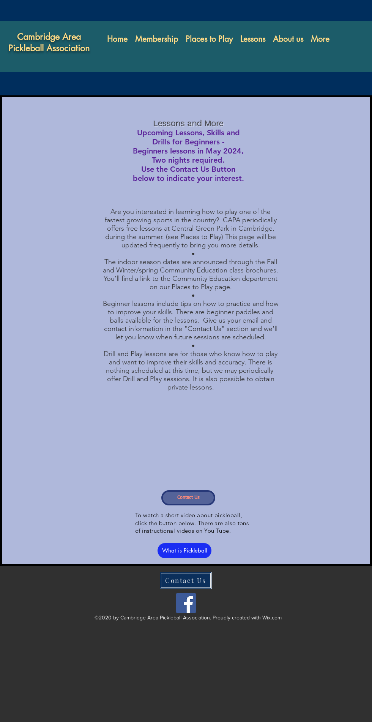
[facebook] (186, 603)
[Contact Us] (188, 497)
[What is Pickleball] (184, 550)
